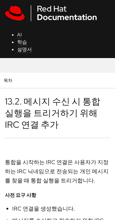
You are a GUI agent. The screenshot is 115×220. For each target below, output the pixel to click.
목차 (8, 80)
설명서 (24, 49)
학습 (22, 42)
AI (19, 34)
